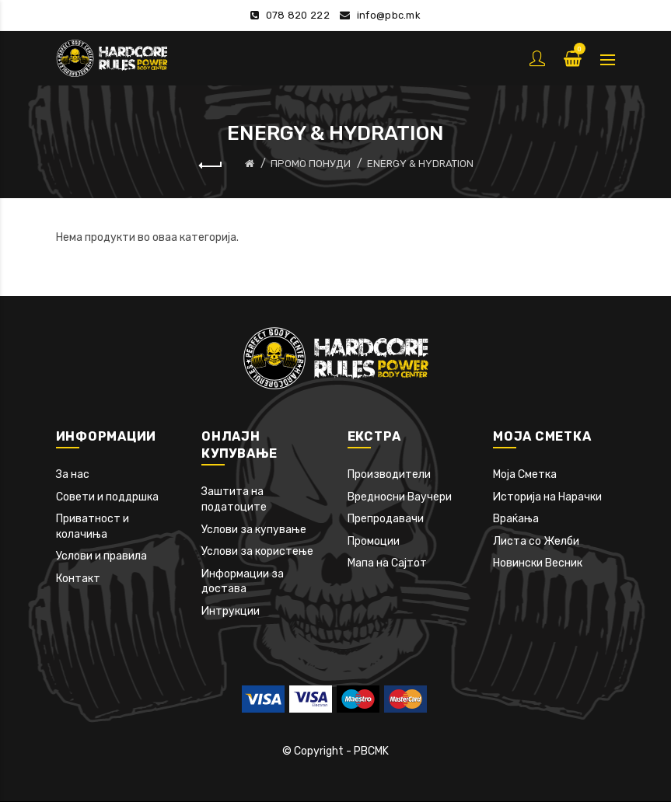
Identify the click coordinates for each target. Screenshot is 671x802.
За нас (72, 474)
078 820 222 (298, 15)
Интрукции (230, 611)
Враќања (516, 518)
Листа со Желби (536, 541)
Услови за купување (253, 529)
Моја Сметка (525, 474)
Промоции (374, 541)
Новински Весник (537, 563)
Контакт (78, 578)
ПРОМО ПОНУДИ (311, 163)
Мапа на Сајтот (387, 563)
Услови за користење (257, 551)
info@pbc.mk (389, 15)
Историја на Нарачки (547, 497)
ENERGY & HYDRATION (420, 163)
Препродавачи (386, 518)
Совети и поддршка (107, 497)
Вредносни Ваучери (400, 497)
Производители (389, 474)
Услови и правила (101, 556)
